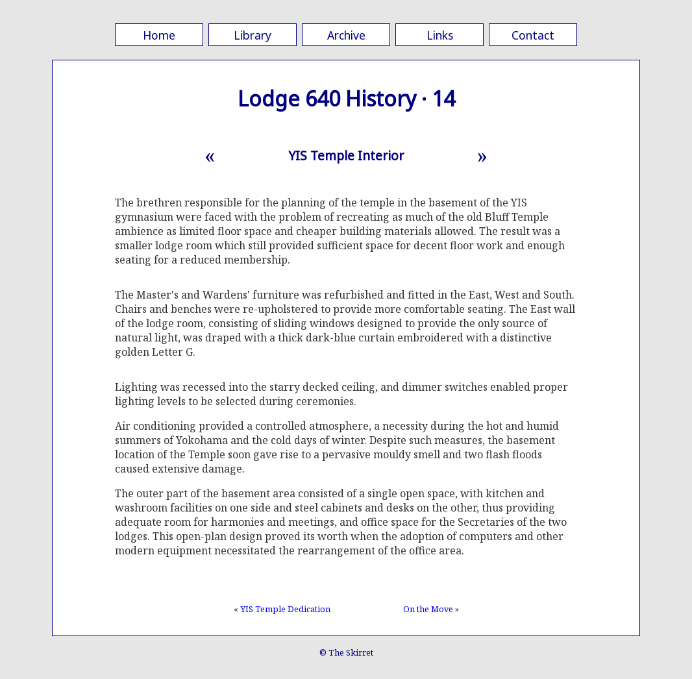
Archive (346, 35)
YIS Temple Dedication (285, 609)
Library (252, 35)
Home (159, 35)
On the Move (428, 609)
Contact (533, 35)
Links (439, 35)
